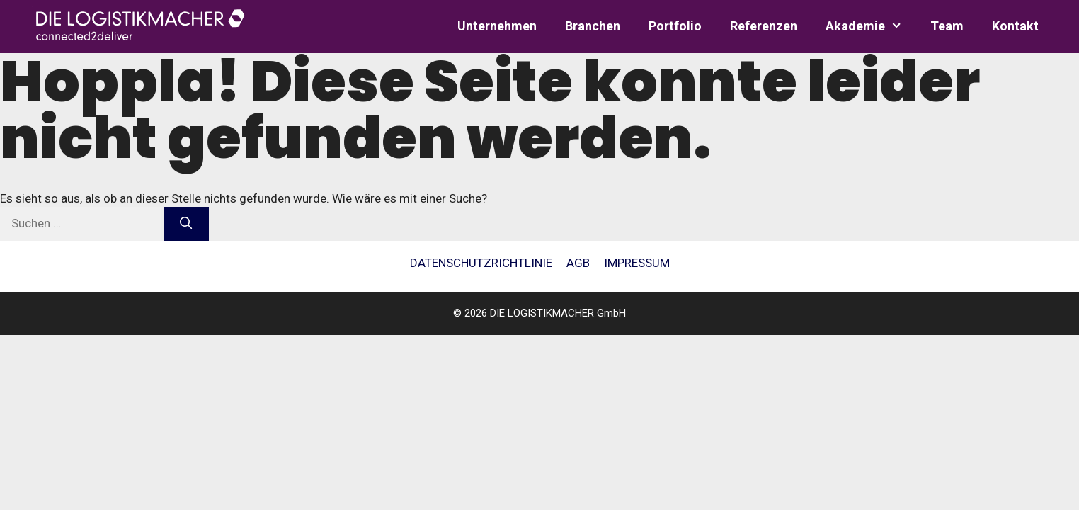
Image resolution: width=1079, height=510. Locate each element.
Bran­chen (592, 25)
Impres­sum (637, 263)
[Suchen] (186, 224)
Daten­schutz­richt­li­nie (481, 263)
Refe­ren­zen (763, 25)
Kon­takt (1015, 25)
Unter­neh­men (497, 25)
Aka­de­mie (871, 26)
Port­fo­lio (675, 25)
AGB (578, 263)
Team (947, 25)
